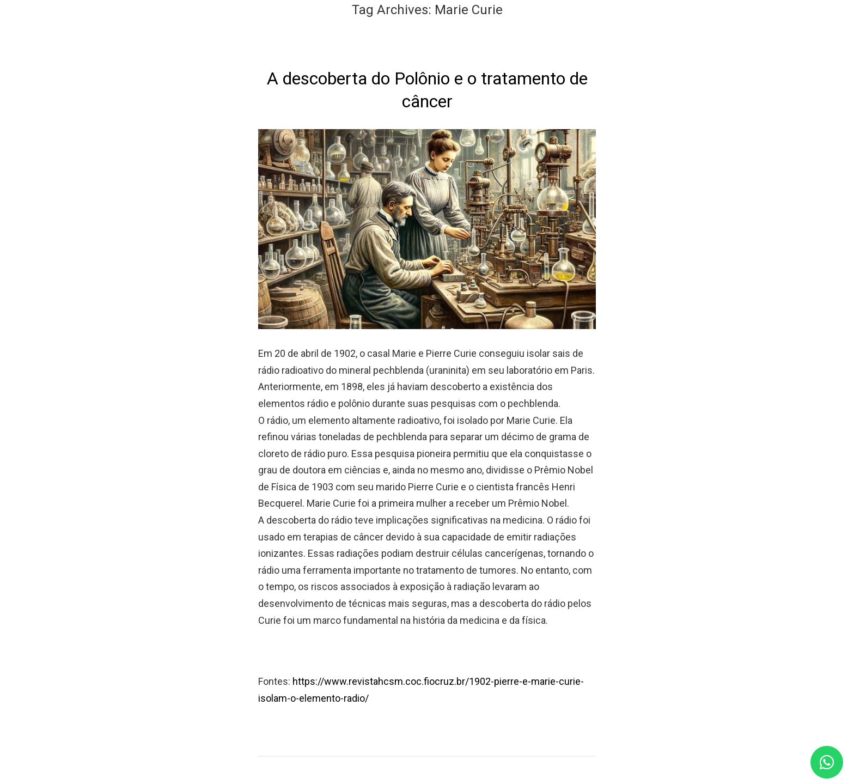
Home (313, 41)
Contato (699, 41)
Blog (650, 41)
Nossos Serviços (467, 41)
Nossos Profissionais (572, 41)
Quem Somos (378, 41)
